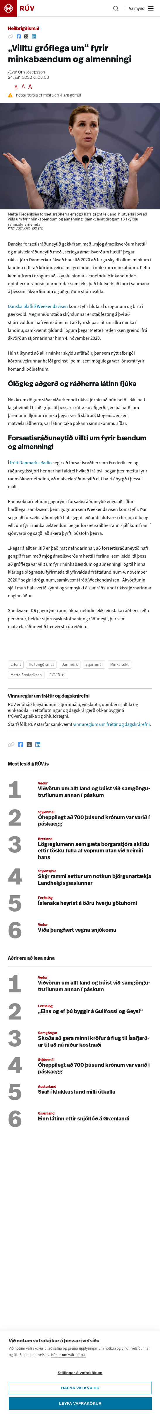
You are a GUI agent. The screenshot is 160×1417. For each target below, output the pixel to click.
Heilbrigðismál (23, 29)
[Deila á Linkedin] (34, 36)
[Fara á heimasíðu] (22, 8)
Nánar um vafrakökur (68, 1359)
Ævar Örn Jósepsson (26, 72)
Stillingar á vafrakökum (80, 1377)
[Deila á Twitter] (26, 36)
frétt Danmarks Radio (31, 463)
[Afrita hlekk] (10, 36)
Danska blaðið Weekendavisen (38, 306)
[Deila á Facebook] (19, 36)
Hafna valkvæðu (80, 1392)
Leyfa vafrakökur (80, 1408)
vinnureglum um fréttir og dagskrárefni (111, 724)
